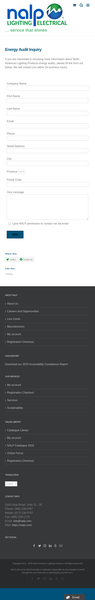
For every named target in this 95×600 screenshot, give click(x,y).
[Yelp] (55, 545)
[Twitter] (39, 545)
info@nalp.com (22, 521)
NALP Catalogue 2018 (20, 445)
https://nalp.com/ (22, 525)
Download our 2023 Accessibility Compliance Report (36, 364)
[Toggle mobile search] (81, 5)
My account (14, 334)
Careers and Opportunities (23, 311)
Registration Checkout (20, 341)
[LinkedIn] (50, 545)
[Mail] (61, 545)
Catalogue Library (17, 430)
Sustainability (15, 407)
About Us (12, 303)
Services (12, 400)
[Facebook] (34, 545)
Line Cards (13, 318)
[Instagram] (44, 545)
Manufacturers (15, 326)
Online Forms (15, 453)
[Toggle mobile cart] (74, 5)
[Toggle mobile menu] (88, 5)
